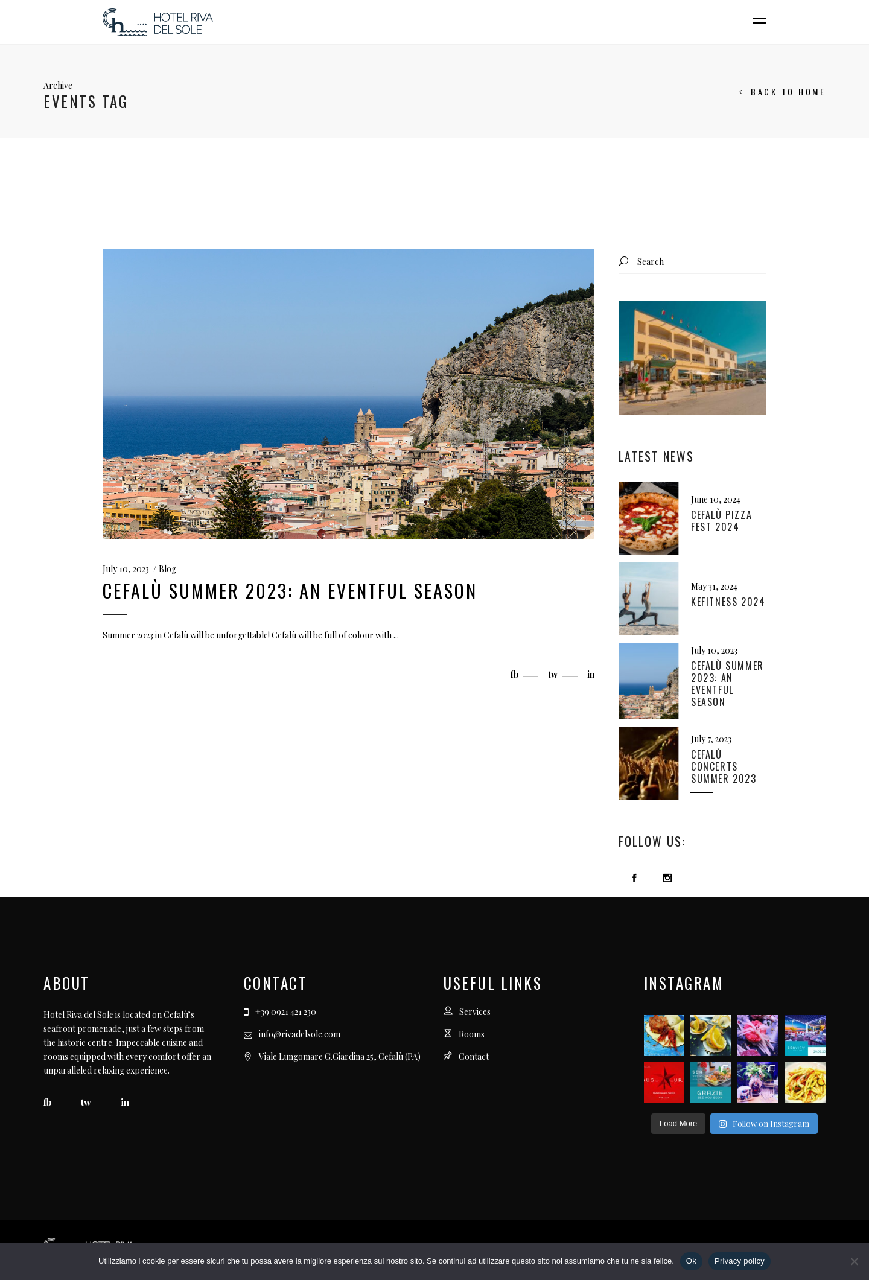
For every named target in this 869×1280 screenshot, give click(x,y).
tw (87, 1102)
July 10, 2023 (126, 569)
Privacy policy (740, 1261)
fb (48, 1102)
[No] (854, 1261)
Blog (167, 569)
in (125, 1102)
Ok (691, 1261)
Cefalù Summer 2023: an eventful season (290, 590)
